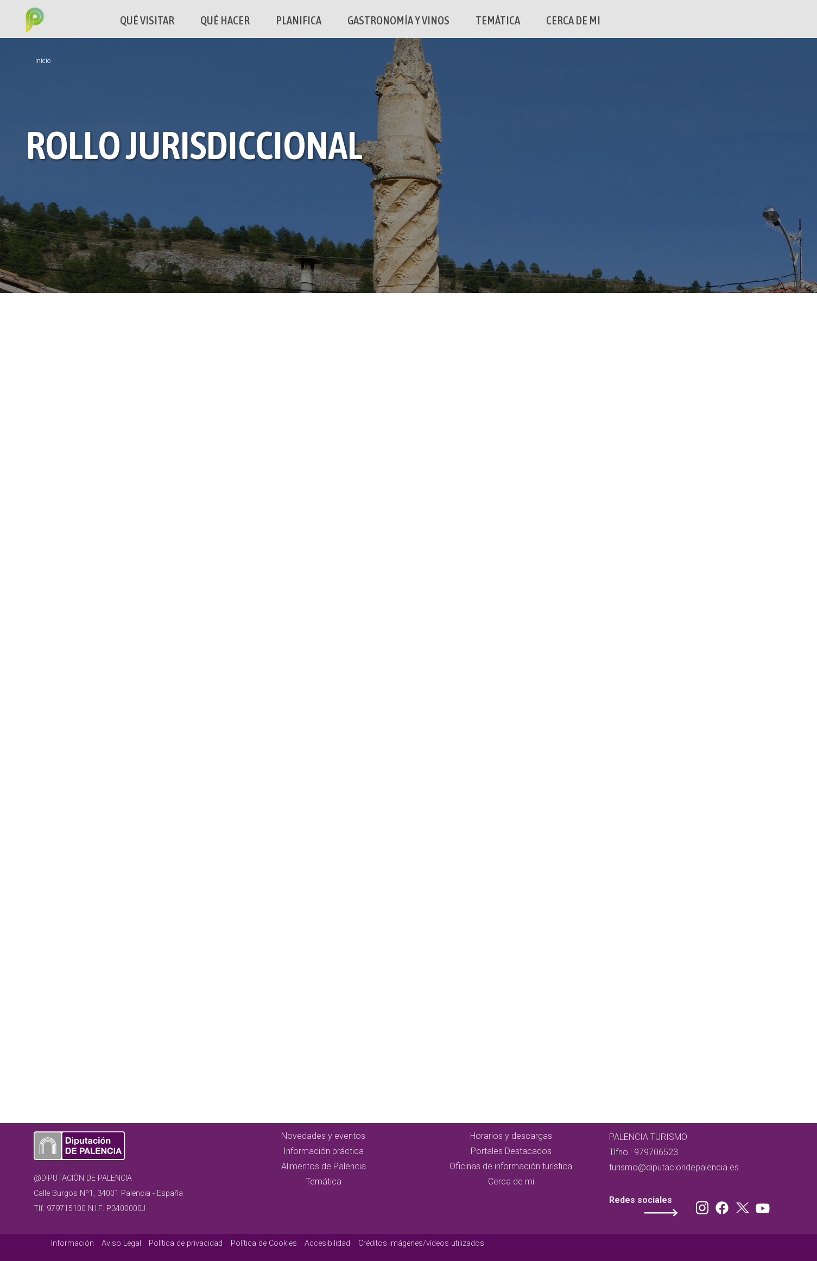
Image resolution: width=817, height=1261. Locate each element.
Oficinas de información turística (510, 1166)
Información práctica (323, 1151)
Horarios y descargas (511, 1136)
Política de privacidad (186, 1243)
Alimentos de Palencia (323, 1166)
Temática (498, 20)
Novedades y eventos (323, 1136)
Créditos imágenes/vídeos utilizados (421, 1243)
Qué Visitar (147, 20)
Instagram (704, 1205)
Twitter (743, 1205)
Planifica (298, 20)
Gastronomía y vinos (398, 20)
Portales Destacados (511, 1151)
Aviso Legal (121, 1243)
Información (72, 1243)
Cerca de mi (573, 20)
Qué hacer (225, 20)
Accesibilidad (327, 1243)
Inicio (42, 61)
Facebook (724, 1205)
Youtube (761, 1205)
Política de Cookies (264, 1243)
